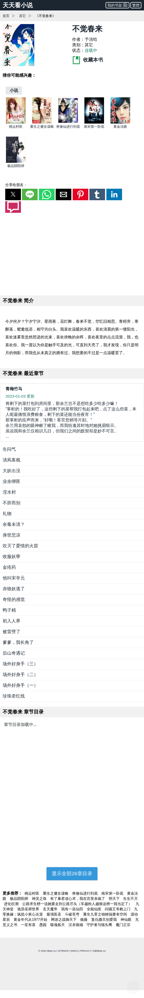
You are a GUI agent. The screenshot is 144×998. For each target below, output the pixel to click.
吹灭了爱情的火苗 (20, 545)
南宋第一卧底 (94, 127)
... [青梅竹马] (72, 419)
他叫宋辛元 (14, 578)
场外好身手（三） (20, 663)
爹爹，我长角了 (18, 642)
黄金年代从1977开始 (31, 919)
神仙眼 (126, 919)
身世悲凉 (11, 535)
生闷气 (9, 449)
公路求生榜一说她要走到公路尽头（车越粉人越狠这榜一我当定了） (77, 904)
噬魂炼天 (58, 925)
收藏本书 (87, 60)
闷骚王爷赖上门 (118, 909)
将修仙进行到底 (68, 127)
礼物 (7, 513)
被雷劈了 (11, 631)
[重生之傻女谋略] (42, 123)
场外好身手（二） (20, 674)
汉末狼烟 (76, 925)
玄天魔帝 (51, 909)
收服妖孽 (11, 556)
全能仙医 (94, 909)
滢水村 (9, 492)
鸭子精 (9, 610)
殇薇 (84, 919)
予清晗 (91, 39)
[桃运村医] (16, 123)
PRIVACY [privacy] (85, 950)
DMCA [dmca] (74, 950)
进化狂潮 (12, 904)
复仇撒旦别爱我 (104, 919)
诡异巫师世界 (28, 909)
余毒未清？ (14, 524)
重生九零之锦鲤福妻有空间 (105, 914)
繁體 (136, 5)
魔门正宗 (123, 925)
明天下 (115, 898)
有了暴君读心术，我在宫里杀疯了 (78, 898)
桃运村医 (15, 127)
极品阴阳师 (15, 166)
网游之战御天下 (64, 919)
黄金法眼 (120, 127)
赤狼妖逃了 (14, 588)
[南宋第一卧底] (94, 123)
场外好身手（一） (20, 685)
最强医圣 (54, 914)
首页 (6, 16)
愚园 (43, 925)
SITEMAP (63, 950)
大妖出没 (11, 470)
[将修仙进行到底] (68, 123)
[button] (13, 194)
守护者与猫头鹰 (100, 925)
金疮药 (9, 567)
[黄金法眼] (120, 123)
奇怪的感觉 (14, 599)
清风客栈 (11, 460)
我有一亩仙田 (72, 909)
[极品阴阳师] (16, 162)
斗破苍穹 (72, 914)
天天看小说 (18, 5)
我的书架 (117, 4)
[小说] (14, 90)
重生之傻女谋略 (42, 127)
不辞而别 (11, 502)
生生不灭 (130, 898)
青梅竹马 (13, 389)
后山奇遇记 (14, 653)
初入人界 (11, 620)
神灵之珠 (40, 898)
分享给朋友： (16, 185)
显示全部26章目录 (72, 873)
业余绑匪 (11, 481)
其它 (22, 16)
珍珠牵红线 (14, 696)
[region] (72, 253)
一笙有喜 (29, 925)
